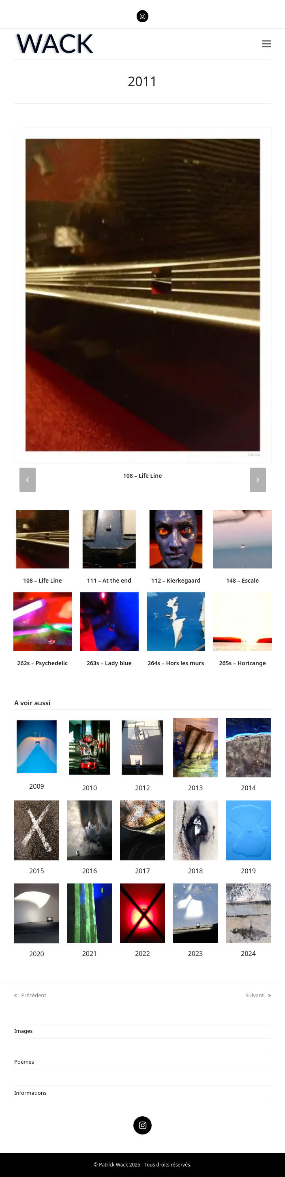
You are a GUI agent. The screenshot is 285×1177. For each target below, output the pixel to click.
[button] (266, 43)
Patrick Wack (113, 1164)
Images (23, 1030)
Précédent (30, 996)
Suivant (258, 996)
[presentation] (27, 480)
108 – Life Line (142, 475)
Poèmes (24, 1061)
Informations (30, 1092)
